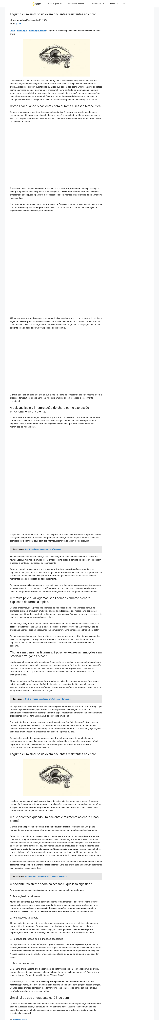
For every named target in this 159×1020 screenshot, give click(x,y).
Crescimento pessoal (78, 3)
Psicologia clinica (37, 30)
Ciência (115, 3)
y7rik (18, 23)
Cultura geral (56, 3)
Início (12, 30)
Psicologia (99, 3)
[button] (124, 3)
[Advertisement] (56, 143)
